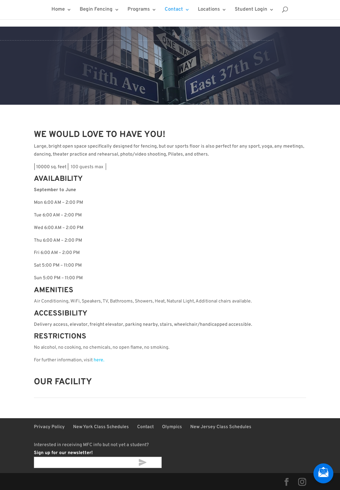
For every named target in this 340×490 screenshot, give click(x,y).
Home (58, 10)
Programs (139, 10)
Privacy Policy (49, 427)
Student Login (251, 10)
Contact (174, 10)
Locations (209, 10)
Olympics (172, 427)
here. (99, 360)
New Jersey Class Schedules (220, 427)
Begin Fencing (96, 10)
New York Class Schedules (101, 427)
